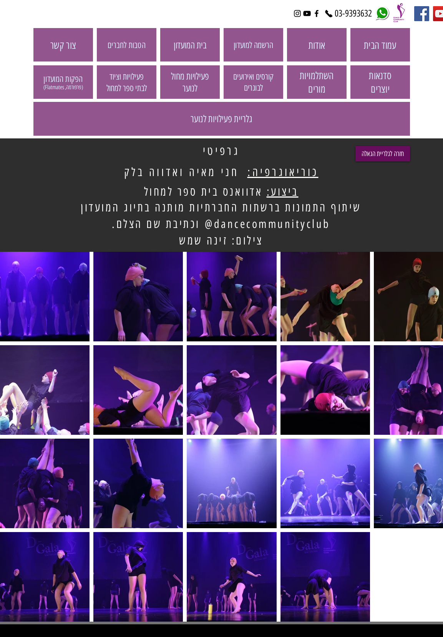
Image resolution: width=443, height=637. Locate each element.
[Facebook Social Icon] (421, 13)
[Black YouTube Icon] (307, 13)
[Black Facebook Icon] (316, 13)
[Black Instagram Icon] (297, 13)
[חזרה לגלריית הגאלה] (382, 153)
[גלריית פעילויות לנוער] (221, 119)
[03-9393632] (353, 13)
